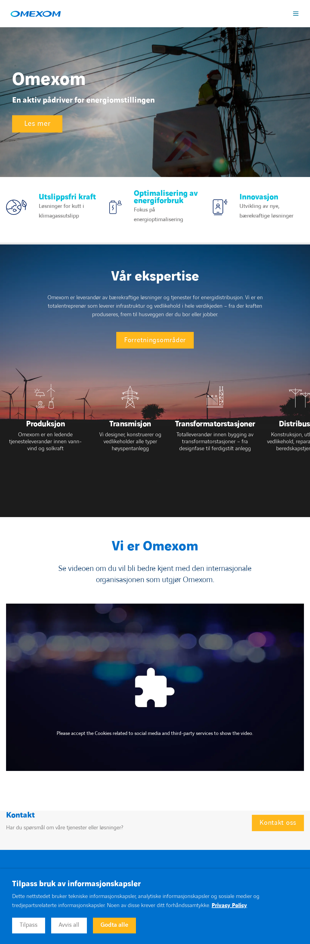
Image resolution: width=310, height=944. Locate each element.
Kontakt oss (277, 822)
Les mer (37, 124)
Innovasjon (258, 197)
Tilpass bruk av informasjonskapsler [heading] (76, 884)
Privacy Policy (229, 905)
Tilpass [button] (29, 925)
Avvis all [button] (69, 925)
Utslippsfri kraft (67, 197)
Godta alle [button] (114, 925)
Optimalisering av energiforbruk (166, 197)
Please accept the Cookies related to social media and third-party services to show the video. (155, 733)
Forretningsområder (155, 340)
